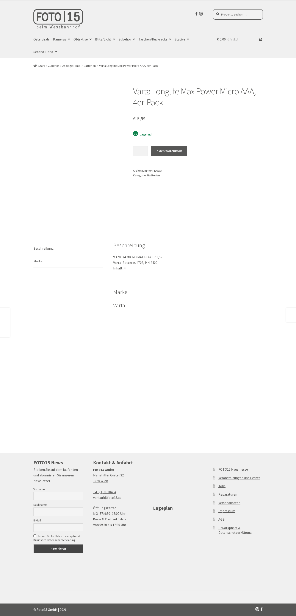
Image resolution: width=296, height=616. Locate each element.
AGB (221, 519)
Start (41, 66)
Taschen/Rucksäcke (152, 39)
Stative (180, 39)
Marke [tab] (37, 261)
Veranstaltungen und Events (239, 478)
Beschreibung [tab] (43, 248)
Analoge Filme (71, 66)
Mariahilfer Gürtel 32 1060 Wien (108, 475)
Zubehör (125, 39)
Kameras (59, 39)
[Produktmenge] (140, 151)
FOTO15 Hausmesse (233, 469)
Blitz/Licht (103, 39)
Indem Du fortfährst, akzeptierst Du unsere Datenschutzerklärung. (56, 538)
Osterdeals (41, 39)
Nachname (40, 505)
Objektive (81, 39)
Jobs (222, 486)
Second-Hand (43, 52)
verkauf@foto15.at (107, 497)
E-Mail (37, 520)
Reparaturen (227, 494)
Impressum (226, 511)
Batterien (90, 66)
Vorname (39, 489)
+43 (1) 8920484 (104, 492)
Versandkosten (229, 503)
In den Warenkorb (169, 151)
